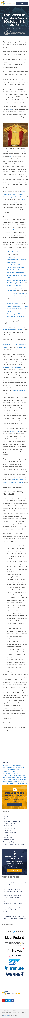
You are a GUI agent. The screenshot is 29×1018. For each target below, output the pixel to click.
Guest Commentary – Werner (12, 828)
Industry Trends (8, 833)
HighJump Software (10, 772)
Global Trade (7, 826)
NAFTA (15, 776)
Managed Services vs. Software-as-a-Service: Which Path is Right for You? (14, 910)
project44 (21, 776)
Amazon (6, 766)
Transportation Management (11, 844)
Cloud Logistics (18, 768)
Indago (5, 830)
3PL (4, 816)
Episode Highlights (9, 823)
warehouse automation (18, 783)
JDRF (12, 774)
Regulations (7, 837)
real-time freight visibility (12, 777)
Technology (6, 842)
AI (4, 819)
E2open (18, 770)
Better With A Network (10, 821)
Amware (13, 766)
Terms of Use (6, 1015)
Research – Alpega (8, 840)
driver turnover (9, 770)
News (5, 835)
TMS (24, 779)
